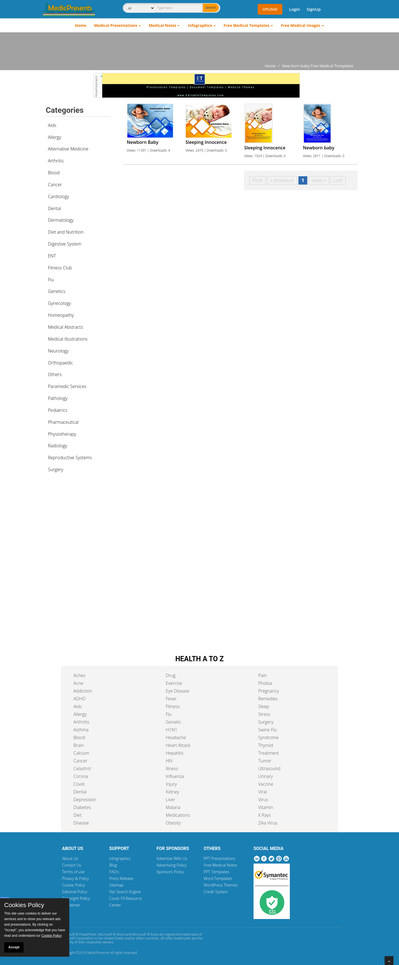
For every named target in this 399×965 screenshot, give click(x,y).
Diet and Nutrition (66, 232)
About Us (70, 858)
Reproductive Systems (70, 458)
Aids (52, 125)
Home (80, 25)
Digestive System (64, 244)
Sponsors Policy (170, 871)
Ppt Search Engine (125, 891)
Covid (79, 784)
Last (338, 180)
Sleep (263, 706)
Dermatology (60, 220)
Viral (262, 792)
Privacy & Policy (75, 878)
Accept (13, 947)
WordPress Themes (220, 885)
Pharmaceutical (63, 422)
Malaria (173, 807)
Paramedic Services (67, 386)
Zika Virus (267, 823)
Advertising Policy (172, 865)
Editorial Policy (74, 891)
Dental (54, 208)
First (257, 180)
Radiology (57, 446)
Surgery (55, 469)
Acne (78, 683)
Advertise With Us (172, 858)
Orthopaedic (60, 363)
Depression (84, 799)
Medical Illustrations (68, 339)
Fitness (173, 706)
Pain (262, 675)
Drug (170, 675)
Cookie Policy (73, 885)
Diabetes (82, 807)
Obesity (173, 823)
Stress (264, 714)
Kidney (172, 792)
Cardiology (58, 196)
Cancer (55, 185)
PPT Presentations (219, 858)
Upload (270, 9)
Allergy (54, 137)
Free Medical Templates (246, 25)
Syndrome (268, 737)
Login (294, 9)
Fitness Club (60, 268)
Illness (172, 768)
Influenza (175, 776)
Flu (51, 280)
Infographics (200, 25)
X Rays (264, 815)
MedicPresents (98, 952)
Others (55, 374)
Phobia (265, 683)
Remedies (268, 699)
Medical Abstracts (65, 327)
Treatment (268, 753)
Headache (176, 737)
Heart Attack (178, 745)
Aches (79, 675)
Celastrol (82, 768)
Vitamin (265, 807)
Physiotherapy (62, 434)
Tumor (265, 761)
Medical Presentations (115, 25)
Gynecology (59, 303)
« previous (282, 180)
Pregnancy (268, 691)
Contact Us (71, 865)
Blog (113, 865)
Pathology (58, 398)
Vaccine (265, 784)
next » (319, 180)
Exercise (174, 683)
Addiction (82, 691)
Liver (170, 799)
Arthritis (56, 161)
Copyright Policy (76, 898)
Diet (77, 815)
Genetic (173, 722)
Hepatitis (174, 753)
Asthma (80, 730)
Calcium (81, 753)
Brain (78, 745)
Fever (171, 699)
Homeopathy (61, 315)
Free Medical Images (300, 25)
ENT (52, 256)
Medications (178, 815)
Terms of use (73, 871)
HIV (169, 761)
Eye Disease (177, 691)
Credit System (216, 891)
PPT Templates (216, 871)
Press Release (121, 878)
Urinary (265, 776)
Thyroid (265, 745)
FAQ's (114, 871)
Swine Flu (267, 730)
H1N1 (171, 730)
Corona (80, 776)
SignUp (314, 9)
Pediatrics (57, 410)
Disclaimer (71, 905)
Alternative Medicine (68, 149)
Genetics (56, 291)
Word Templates (218, 878)
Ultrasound (269, 768)
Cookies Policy (24, 905)
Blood (54, 173)
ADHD (79, 699)
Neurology (58, 351)
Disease (81, 823)
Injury (171, 784)
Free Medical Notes (220, 865)
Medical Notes (163, 25)
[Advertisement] (199, 47)
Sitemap (116, 885)
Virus (263, 799)
